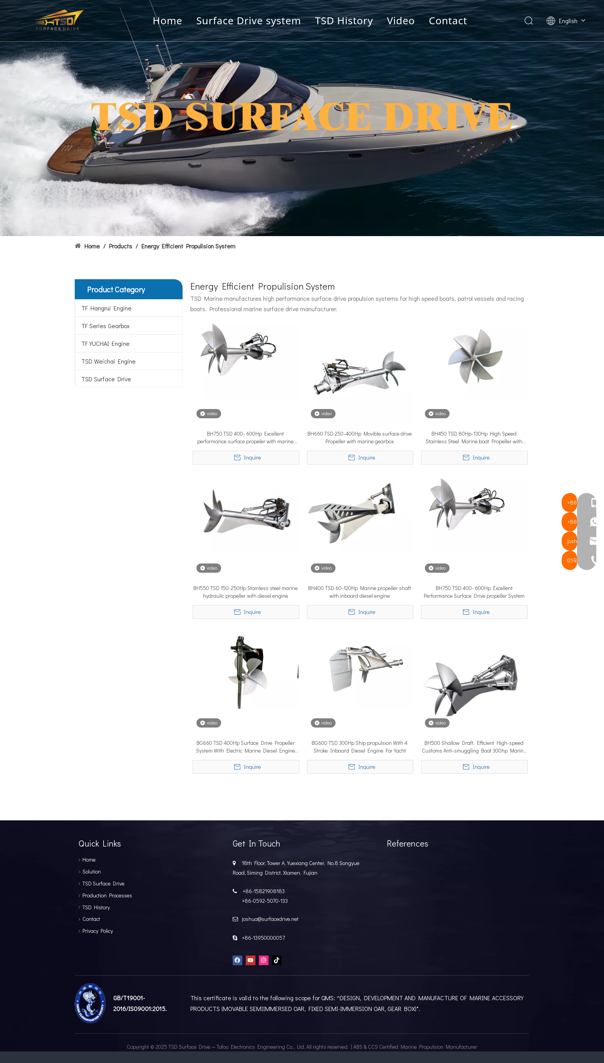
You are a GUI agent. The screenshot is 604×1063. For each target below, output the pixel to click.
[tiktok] (277, 960)
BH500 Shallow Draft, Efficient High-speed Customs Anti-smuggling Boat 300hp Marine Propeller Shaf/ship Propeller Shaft (474, 746)
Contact (450, 21)
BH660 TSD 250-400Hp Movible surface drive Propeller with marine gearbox (359, 437)
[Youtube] (250, 960)
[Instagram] (263, 960)
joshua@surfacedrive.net (269, 918)
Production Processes (107, 895)
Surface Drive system (250, 21)
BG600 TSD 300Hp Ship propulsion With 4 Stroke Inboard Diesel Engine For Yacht (360, 746)
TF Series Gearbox (105, 326)
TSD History (346, 21)
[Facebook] (237, 960)
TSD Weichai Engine (108, 361)
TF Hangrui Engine (106, 308)
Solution (91, 871)
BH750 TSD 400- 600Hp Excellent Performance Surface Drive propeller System (474, 591)
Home (169, 21)
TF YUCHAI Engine (105, 343)
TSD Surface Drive (106, 379)
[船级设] (90, 1003)
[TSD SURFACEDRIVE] (302, 118)
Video (403, 21)
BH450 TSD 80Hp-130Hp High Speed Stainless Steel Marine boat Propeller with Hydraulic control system (474, 437)
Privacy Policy (97, 930)
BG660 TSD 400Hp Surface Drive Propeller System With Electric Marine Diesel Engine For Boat (245, 746)
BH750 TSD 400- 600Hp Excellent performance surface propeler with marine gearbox (245, 437)
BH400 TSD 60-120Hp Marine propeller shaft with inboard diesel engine (359, 591)
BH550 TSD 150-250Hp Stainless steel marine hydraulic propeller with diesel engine (245, 591)
